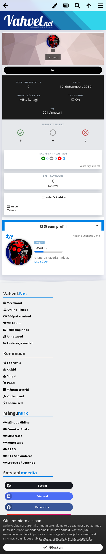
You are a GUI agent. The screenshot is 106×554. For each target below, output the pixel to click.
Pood (9, 383)
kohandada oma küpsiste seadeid (48, 530)
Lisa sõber (41, 261)
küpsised (9, 530)
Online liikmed (15, 310)
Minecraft (12, 436)
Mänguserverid (16, 390)
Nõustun (53, 547)
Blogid (9, 376)
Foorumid (12, 363)
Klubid (9, 369)
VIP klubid (12, 323)
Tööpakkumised (17, 316)
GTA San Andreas (17, 456)
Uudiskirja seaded (18, 343)
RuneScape (13, 442)
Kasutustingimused (51, 538)
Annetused (13, 336)
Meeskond (12, 303)
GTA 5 (9, 449)
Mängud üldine (16, 422)
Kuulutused (13, 396)
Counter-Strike (16, 429)
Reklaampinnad (16, 330)
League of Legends (19, 463)
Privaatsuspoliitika (80, 538)
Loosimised (13, 403)
